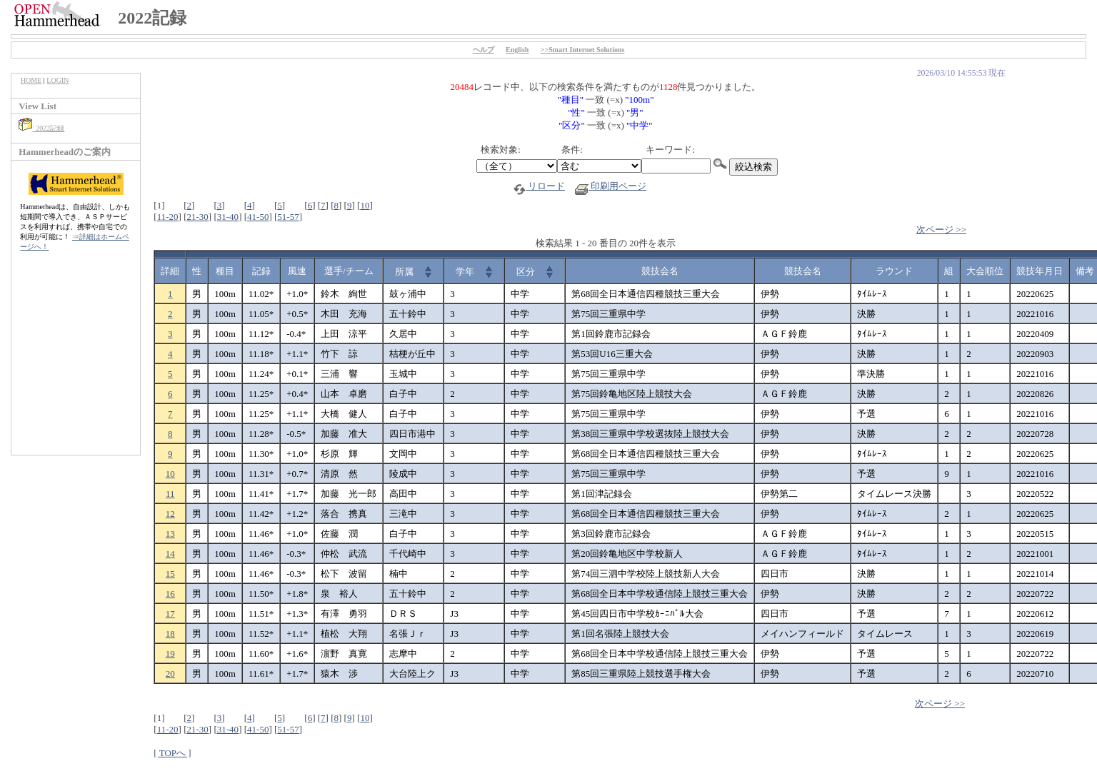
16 (170, 593)
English (517, 50)
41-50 (258, 216)
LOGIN (57, 80)
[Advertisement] (76, 360)
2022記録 (41, 128)
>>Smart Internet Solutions (583, 50)
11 (170, 493)
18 (170, 633)
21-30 (198, 216)
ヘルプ (483, 50)
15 (170, 573)
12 (170, 513)
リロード (539, 186)
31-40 (228, 216)
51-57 (288, 216)
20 (170, 673)
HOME (31, 80)
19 (170, 653)
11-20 (168, 216)
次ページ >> (941, 229)
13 (170, 533)
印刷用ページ (610, 186)
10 (364, 205)
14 (170, 553)
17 (170, 613)
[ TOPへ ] (172, 752)
